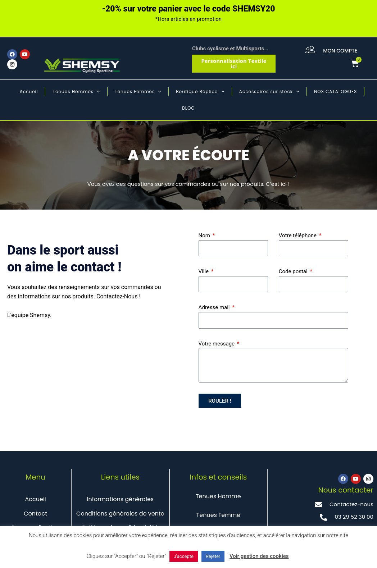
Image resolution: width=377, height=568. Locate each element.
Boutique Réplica (200, 92)
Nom (205, 235)
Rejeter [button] (213, 556)
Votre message (217, 343)
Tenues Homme (218, 496)
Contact (35, 513)
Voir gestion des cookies (259, 556)
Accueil (29, 91)
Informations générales (120, 499)
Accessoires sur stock (269, 92)
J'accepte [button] (184, 556)
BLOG (188, 108)
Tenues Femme (218, 515)
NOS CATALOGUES (335, 91)
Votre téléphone (298, 235)
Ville (204, 271)
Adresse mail (215, 307)
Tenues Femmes (138, 92)
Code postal (294, 271)
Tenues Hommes (76, 92)
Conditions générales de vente (120, 513)
